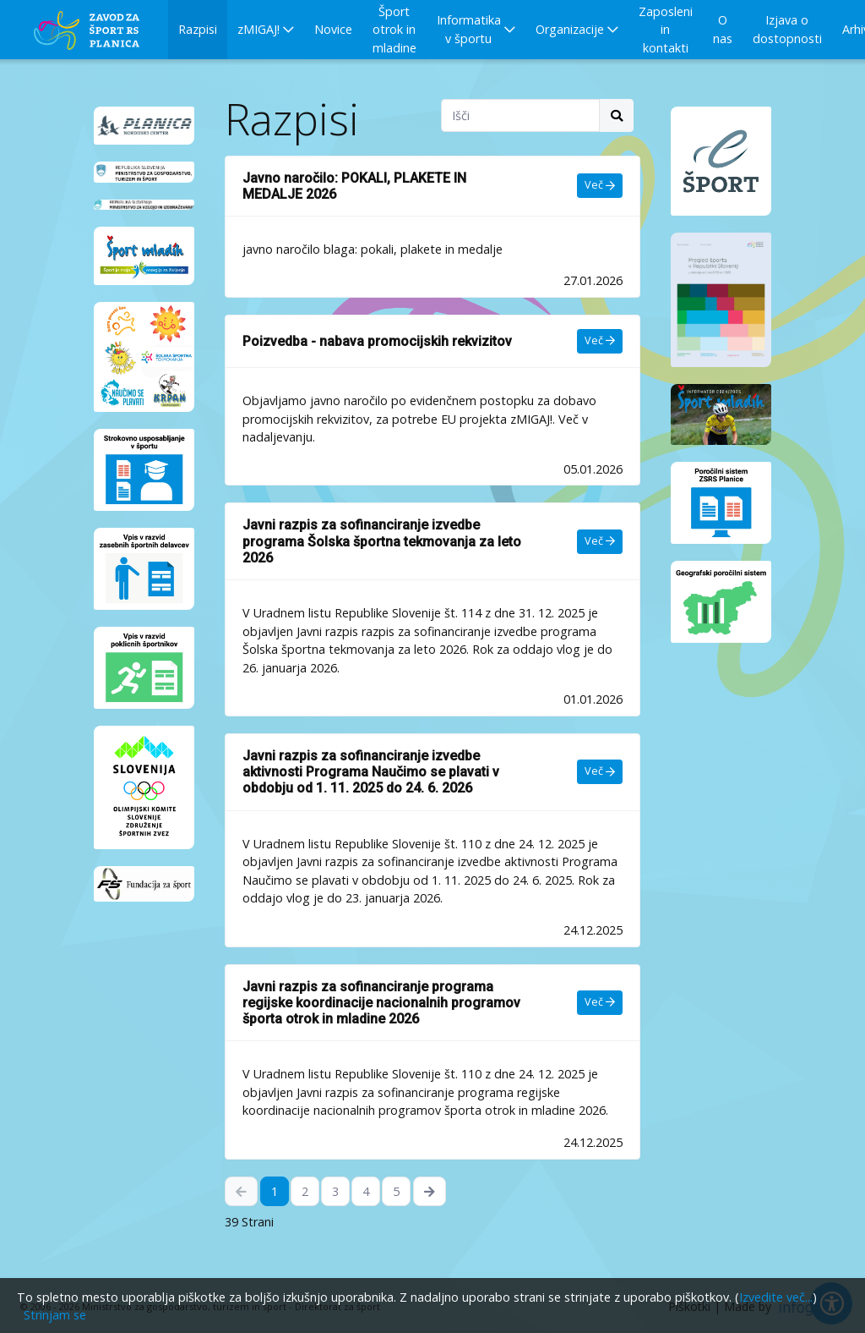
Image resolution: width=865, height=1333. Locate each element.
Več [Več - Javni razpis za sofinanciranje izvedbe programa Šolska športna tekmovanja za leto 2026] (600, 541)
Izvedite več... (776, 1297)
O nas (722, 29)
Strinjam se (55, 1315)
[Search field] (520, 115)
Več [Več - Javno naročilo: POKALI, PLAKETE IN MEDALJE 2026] (600, 185)
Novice (333, 29)
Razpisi (197, 29)
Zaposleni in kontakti (666, 29)
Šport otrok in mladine (394, 29)
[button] (265, 29)
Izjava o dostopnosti (787, 29)
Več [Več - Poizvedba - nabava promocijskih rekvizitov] (600, 340)
